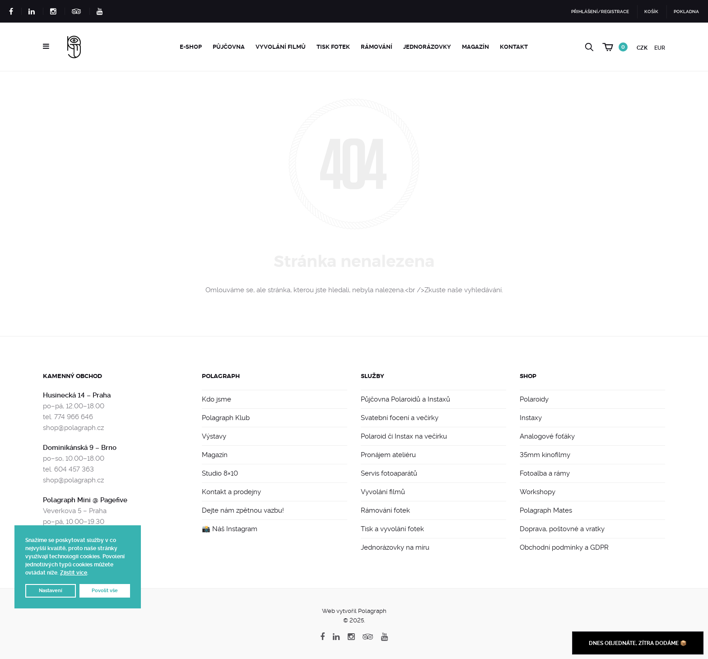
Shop (528, 376)
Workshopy (537, 492)
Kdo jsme (216, 399)
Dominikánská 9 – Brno (79, 448)
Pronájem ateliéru (388, 455)
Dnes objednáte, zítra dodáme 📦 (638, 643)
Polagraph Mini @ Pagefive (85, 500)
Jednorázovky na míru (395, 547)
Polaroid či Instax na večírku (404, 436)
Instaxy (531, 418)
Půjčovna (229, 46)
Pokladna (686, 11)
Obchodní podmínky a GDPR (564, 547)
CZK (642, 48)
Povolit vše (105, 591)
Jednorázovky (427, 46)
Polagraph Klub (226, 418)
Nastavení (50, 591)
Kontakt (514, 46)
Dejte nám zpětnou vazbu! (243, 510)
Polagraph (221, 376)
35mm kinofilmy (545, 455)
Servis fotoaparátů (389, 473)
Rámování (376, 46)
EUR (659, 48)
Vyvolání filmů (281, 46)
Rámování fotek (385, 510)
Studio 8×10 (220, 473)
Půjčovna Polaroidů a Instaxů (405, 399)
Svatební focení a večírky (399, 418)
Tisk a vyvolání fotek (392, 529)
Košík (651, 11)
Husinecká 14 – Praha (77, 395)
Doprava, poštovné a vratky (562, 529)
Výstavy (214, 436)
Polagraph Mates (546, 510)
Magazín (475, 46)
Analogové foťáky (547, 436)
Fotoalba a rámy (545, 473)
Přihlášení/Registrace (600, 11)
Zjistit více (73, 573)
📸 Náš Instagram (229, 529)
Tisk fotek (333, 46)
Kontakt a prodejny (231, 492)
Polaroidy (534, 399)
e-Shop (191, 46)
